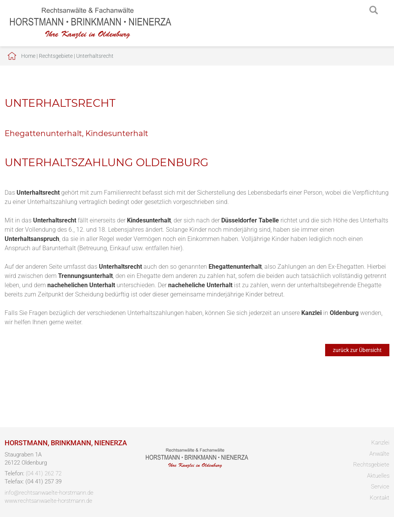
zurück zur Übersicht (357, 350)
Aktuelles (378, 475)
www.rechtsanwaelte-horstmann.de (48, 500)
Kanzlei (380, 442)
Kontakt (379, 497)
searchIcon (373, 10)
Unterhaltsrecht (95, 56)
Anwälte (379, 453)
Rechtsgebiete (56, 56)
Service (380, 486)
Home (28, 56)
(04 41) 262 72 (44, 473)
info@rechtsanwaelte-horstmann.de (49, 492)
